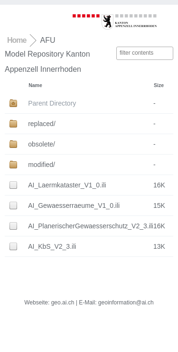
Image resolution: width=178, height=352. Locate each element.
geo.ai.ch (63, 302)
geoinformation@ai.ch (126, 302)
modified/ (41, 164)
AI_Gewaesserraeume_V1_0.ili (74, 205)
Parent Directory (52, 103)
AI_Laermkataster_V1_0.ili (67, 185)
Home (16, 40)
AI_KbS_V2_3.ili (52, 246)
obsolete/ (41, 144)
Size (159, 85)
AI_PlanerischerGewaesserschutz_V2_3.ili (90, 226)
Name (35, 85)
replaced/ (42, 123)
